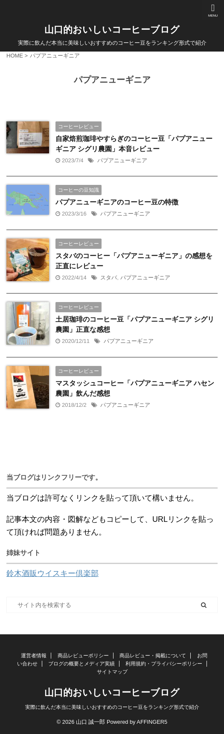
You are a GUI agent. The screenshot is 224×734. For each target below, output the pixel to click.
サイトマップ (112, 672)
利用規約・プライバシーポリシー (163, 664)
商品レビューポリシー (83, 656)
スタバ (108, 277)
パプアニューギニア (122, 160)
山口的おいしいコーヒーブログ (112, 29)
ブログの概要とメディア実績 (81, 664)
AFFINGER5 (152, 722)
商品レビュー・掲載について (152, 656)
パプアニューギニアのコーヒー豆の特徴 (116, 202)
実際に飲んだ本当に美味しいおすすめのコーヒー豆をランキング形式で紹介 (112, 707)
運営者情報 (34, 656)
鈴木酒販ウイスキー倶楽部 (52, 573)
